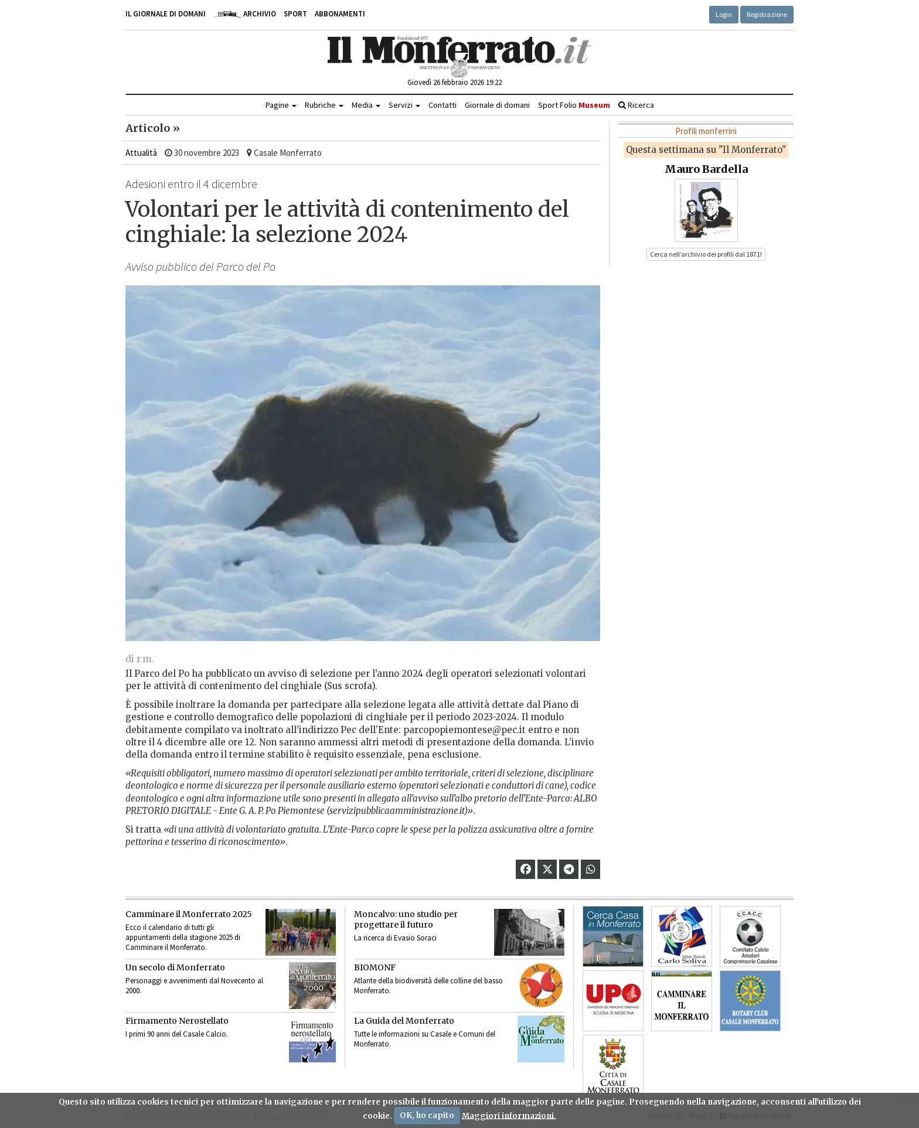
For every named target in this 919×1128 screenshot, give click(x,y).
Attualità (141, 152)
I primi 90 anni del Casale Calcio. (176, 1034)
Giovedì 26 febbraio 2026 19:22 (454, 82)
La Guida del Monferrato (404, 1020)
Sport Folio (574, 105)
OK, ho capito (427, 1115)
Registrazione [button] (767, 14)
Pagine (281, 105)
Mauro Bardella (706, 169)
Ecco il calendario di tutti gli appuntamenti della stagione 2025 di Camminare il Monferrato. (182, 937)
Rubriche (324, 105)
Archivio (244, 14)
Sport (295, 14)
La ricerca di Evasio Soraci (395, 938)
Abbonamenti (340, 14)
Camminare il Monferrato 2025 (188, 914)
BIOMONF (375, 967)
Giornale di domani (497, 105)
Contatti (442, 105)
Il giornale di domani (165, 14)
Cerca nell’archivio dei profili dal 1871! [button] (706, 254)
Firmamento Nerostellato (177, 1020)
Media (366, 105)
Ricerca (636, 105)
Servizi (404, 105)
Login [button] (724, 14)
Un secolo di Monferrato (175, 967)
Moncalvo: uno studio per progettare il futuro (406, 919)
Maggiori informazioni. (509, 1115)
